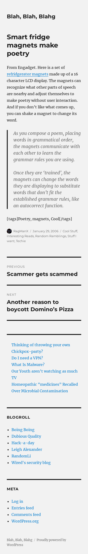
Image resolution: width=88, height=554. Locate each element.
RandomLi (21, 456)
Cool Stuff (70, 231)
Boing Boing (22, 429)
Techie (21, 241)
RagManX (20, 231)
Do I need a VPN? (27, 358)
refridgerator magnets (27, 74)
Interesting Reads (20, 236)
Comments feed (26, 514)
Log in (17, 501)
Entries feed (22, 508)
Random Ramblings (50, 236)
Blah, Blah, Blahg (31, 16)
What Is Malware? (28, 364)
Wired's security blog (31, 462)
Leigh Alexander (26, 449)
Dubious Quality (26, 436)
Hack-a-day (22, 442)
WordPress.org (25, 521)
